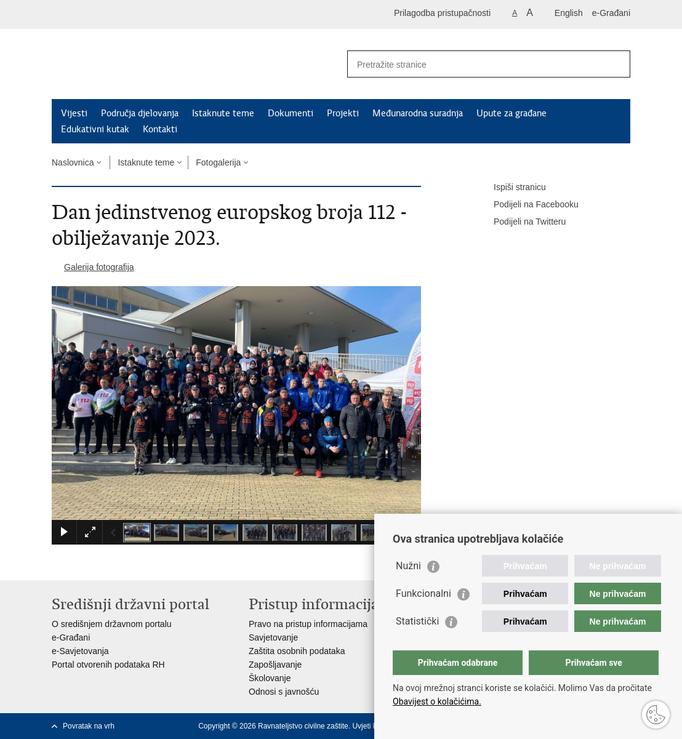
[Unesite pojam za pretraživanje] (475, 64)
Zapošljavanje (275, 664)
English (569, 13)
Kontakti (160, 129)
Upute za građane (511, 113)
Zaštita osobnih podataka (297, 651)
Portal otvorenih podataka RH (108, 664)
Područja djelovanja (140, 113)
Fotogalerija (218, 162)
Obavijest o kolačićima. (437, 701)
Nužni (408, 566)
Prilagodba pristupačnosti (442, 13)
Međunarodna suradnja (417, 113)
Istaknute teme (223, 113)
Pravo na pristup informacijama (308, 624)
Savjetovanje (273, 637)
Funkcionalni (423, 593)
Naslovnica (73, 162)
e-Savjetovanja (80, 651)
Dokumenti (290, 113)
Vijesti (74, 113)
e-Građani (611, 13)
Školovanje (270, 678)
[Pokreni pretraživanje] (616, 64)
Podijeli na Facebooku (527, 204)
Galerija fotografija (99, 267)
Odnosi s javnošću (284, 692)
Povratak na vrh (88, 726)
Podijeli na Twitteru (521, 222)
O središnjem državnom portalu (112, 624)
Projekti (343, 113)
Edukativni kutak (95, 129)
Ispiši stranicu (511, 187)
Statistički (417, 621)
